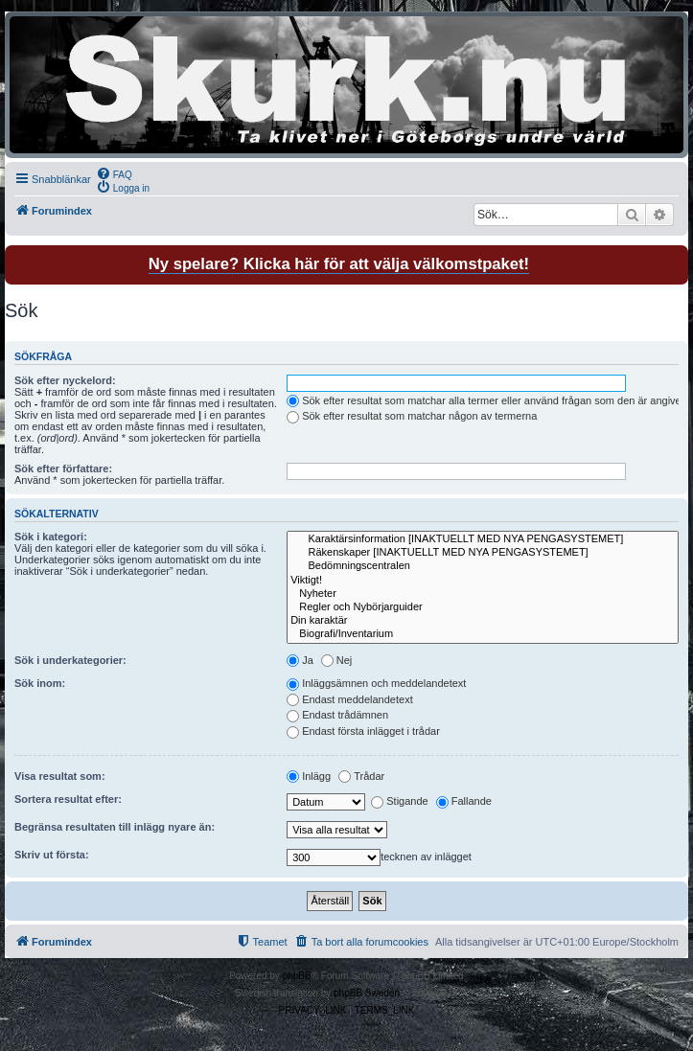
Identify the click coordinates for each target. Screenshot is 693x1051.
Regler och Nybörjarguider (483, 607)
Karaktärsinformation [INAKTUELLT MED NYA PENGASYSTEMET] (483, 539)
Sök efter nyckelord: (65, 380)
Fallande (464, 801)
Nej (337, 660)
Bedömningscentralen (483, 566)
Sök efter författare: (63, 468)
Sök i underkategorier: (70, 660)
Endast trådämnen (337, 714)
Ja (300, 660)
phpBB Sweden (367, 993)
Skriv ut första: (51, 854)
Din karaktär (483, 621)
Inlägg (309, 776)
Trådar (361, 776)
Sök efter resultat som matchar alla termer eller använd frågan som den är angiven (487, 400)
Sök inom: (39, 683)
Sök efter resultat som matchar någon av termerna (412, 416)
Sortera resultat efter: (68, 799)
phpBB (297, 976)
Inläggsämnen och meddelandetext (376, 683)
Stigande (399, 801)
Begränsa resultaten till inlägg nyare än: (114, 827)
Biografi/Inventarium (483, 634)
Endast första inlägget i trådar (363, 731)
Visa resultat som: (59, 776)
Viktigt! (483, 580)
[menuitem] (114, 173)
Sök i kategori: (50, 536)
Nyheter (483, 594)
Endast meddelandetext (350, 699)
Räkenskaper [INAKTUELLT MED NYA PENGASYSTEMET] (483, 553)
